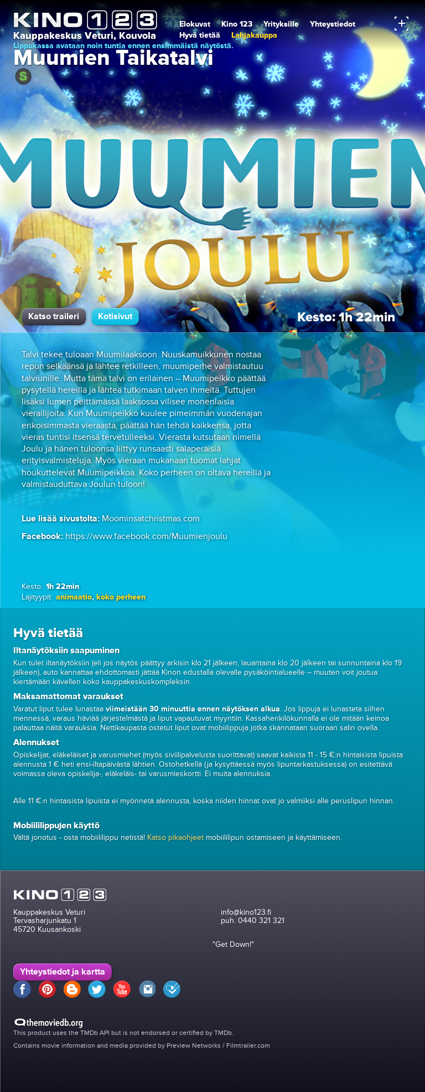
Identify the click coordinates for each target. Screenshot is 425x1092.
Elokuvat (194, 24)
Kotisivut (115, 316)
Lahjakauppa (254, 35)
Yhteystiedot (332, 24)
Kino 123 (236, 24)
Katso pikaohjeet (175, 837)
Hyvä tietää (199, 35)
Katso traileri (53, 316)
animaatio (74, 597)
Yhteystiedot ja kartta (62, 971)
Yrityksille (281, 24)
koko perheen (121, 597)
